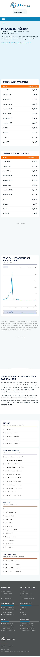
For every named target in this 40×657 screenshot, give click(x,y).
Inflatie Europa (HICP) (27, 628)
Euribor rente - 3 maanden (11, 436)
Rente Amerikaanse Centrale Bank (13, 457)
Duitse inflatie (7, 526)
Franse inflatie (7, 533)
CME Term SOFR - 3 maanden (11, 564)
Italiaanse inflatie (8, 540)
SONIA (22, 612)
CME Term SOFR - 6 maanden (11, 568)
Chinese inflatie (8, 523)
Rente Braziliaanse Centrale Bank (13, 464)
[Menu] (3, 19)
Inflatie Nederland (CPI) (8, 630)
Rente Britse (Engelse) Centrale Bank (13, 467)
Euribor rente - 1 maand (10, 433)
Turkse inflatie (7, 547)
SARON (23, 607)
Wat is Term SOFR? (26, 593)
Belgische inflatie (8, 516)
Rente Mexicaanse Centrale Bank (12, 485)
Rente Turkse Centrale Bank (11, 492)
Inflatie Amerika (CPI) (7, 625)
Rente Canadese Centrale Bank (12, 471)
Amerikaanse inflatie (9, 512)
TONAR (23, 614)
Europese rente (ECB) (7, 614)
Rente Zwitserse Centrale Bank (12, 495)
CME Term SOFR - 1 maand (11, 561)
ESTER (22, 609)
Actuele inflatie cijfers (26, 623)
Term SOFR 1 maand (26, 596)
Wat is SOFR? (24, 591)
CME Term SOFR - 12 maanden (12, 571)
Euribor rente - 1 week (9, 429)
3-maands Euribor (6, 596)
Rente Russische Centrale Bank (12, 488)
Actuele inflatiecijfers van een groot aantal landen (16, 42)
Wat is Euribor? (6, 591)
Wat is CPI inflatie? (7, 623)
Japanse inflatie (8, 544)
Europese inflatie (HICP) (10, 530)
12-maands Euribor (7, 598)
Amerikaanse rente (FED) (8, 609)
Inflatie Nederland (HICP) (27, 630)
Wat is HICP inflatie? (26, 625)
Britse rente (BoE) (6, 612)
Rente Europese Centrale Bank (12, 478)
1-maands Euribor (6, 593)
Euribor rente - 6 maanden (11, 440)
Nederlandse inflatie (9, 537)
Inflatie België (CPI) (7, 628)
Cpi (2, 23)
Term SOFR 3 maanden (27, 598)
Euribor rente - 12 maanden (11, 443)
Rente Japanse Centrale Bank (12, 481)
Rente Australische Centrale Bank (13, 460)
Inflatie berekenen (8, 509)
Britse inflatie (7, 519)
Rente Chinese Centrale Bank (11, 474)
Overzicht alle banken (7, 607)
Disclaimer (4, 646)
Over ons (10, 646)
